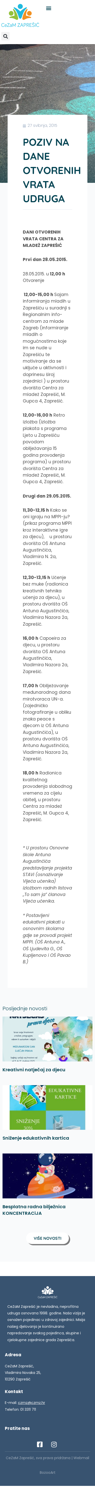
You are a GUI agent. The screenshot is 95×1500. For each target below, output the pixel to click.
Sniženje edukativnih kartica (36, 1138)
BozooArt (47, 1472)
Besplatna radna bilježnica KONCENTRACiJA (34, 1209)
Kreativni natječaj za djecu (34, 1069)
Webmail (81, 1457)
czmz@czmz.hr (31, 1402)
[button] (48, 8)
